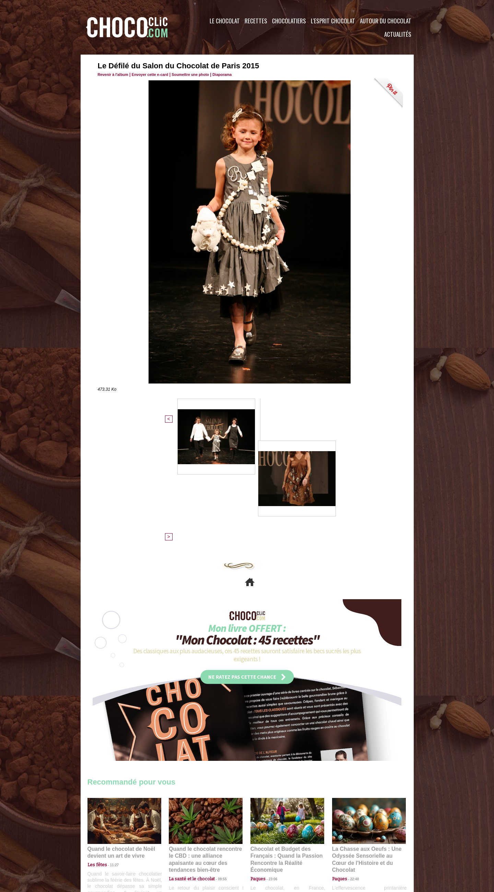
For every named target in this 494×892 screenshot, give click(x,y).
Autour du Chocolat (385, 20)
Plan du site (266, 850)
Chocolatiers (289, 20)
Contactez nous (108, 850)
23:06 (270, 760)
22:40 (352, 753)
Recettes (256, 20)
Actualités (397, 34)
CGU (178, 850)
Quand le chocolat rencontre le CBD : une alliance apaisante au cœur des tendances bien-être (205, 738)
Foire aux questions (352, 850)
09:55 (217, 753)
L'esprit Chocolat (333, 20)
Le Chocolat (225, 20)
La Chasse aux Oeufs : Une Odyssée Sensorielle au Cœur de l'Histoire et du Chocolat (366, 738)
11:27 (110, 747)
